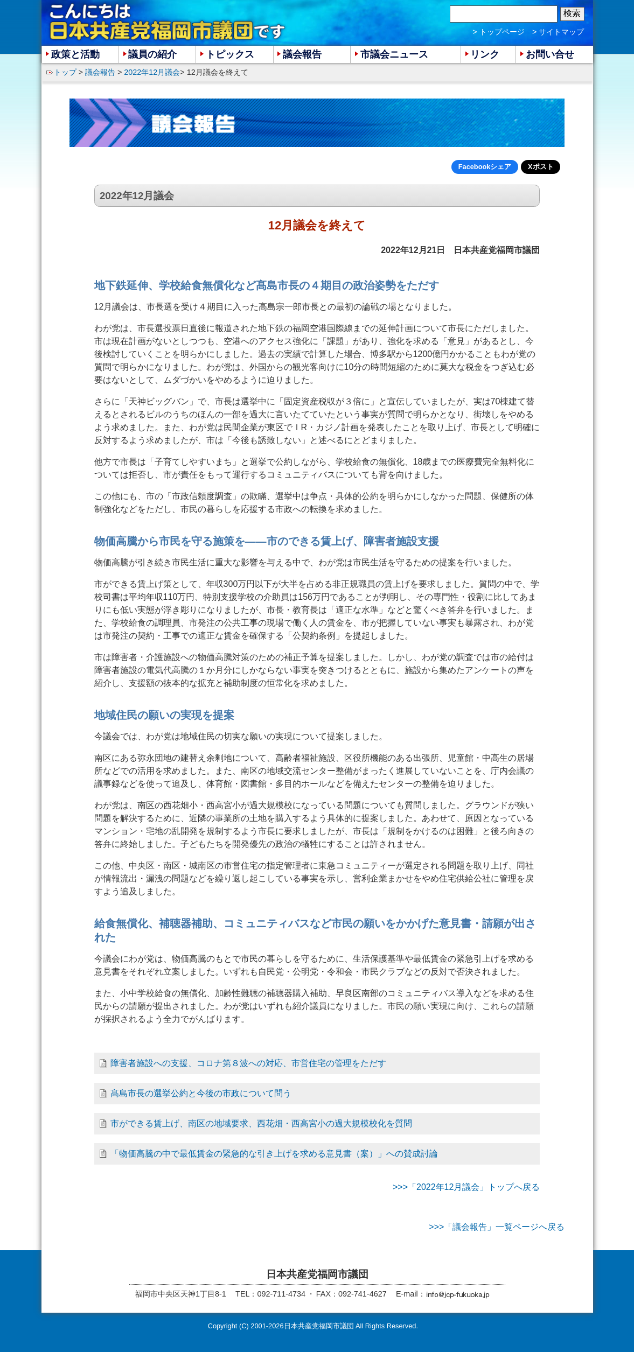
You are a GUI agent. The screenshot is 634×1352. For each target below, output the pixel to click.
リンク (484, 54)
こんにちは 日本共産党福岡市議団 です (168, 22)
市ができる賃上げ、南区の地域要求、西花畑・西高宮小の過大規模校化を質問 (261, 1123)
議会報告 (100, 72)
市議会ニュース (394, 54)
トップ (65, 72)
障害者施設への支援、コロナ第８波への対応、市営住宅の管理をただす (248, 1063)
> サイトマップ (558, 31)
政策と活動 (75, 54)
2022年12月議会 (152, 72)
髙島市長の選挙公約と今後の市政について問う (200, 1093)
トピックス (230, 54)
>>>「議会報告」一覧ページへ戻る (497, 1226)
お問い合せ (550, 54)
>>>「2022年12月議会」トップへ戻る (466, 1187)
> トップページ (498, 31)
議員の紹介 (152, 54)
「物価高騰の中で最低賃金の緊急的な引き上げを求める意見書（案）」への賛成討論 (274, 1153)
